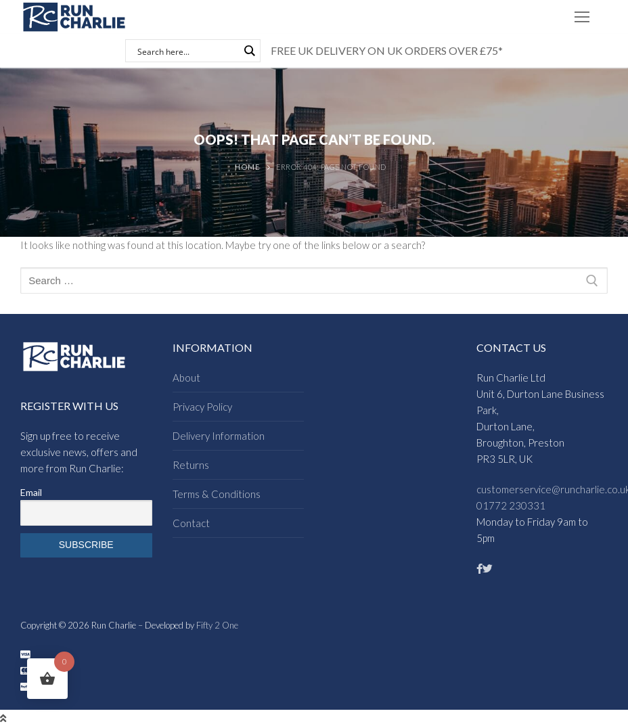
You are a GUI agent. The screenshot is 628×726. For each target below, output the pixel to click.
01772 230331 (510, 505)
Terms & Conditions (217, 494)
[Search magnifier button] (249, 51)
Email (31, 492)
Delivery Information (219, 436)
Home (247, 166)
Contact (191, 523)
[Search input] (186, 50)
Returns (191, 465)
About (186, 377)
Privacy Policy (202, 407)
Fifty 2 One (217, 625)
